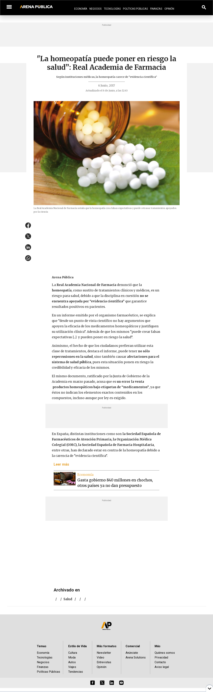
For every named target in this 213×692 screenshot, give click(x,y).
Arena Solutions (136, 657)
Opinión (169, 8)
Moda (72, 657)
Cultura (72, 652)
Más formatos (106, 646)
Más (157, 646)
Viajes (72, 667)
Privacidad (161, 657)
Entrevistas (104, 662)
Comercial (133, 646)
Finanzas (156, 8)
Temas (41, 646)
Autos (72, 662)
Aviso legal (162, 667)
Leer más (61, 464)
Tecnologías (112, 8)
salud (68, 599)
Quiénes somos (165, 652)
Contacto (160, 662)
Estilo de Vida (77, 646)
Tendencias (75, 671)
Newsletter (104, 652)
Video (100, 657)
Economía (80, 8)
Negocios (95, 8)
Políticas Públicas (135, 8)
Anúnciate (132, 652)
